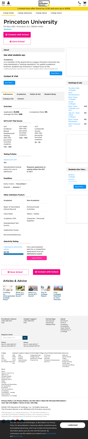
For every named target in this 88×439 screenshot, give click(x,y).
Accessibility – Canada (8, 392)
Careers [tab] (20, 99)
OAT (13, 363)
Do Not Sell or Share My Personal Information (47, 401)
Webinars (65, 355)
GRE (13, 355)
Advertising (49, 322)
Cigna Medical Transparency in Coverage (65, 329)
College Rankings (35, 355)
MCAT (14, 360)
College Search (56, 13)
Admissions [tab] (8, 94)
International (50, 321)
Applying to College (36, 358)
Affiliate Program (6, 376)
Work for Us (4, 374)
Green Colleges (72, 103)
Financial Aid (34, 360)
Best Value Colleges (72, 98)
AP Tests (3, 360)
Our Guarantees (6, 386)
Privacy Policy (51, 433)
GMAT (14, 356)
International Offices (68, 365)
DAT (13, 361)
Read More (56, 73)
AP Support (21, 361)
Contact (3, 382)
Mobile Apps (66, 363)
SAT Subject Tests (6, 361)
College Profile (8, 13)
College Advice (41, 13)
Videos (64, 358)
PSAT (3, 358)
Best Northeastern (74, 94)
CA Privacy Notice (21, 401)
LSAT (13, 358)
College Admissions (25, 13)
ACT (2, 356)
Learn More (37, 258)
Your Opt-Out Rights (9, 403)
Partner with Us (5, 378)
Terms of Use (17, 436)
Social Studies (22, 360)
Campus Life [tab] (8, 99)
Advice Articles (66, 356)
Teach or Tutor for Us (7, 373)
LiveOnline (65, 360)
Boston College (71, 176)
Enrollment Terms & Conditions (64, 322)
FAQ (2, 322)
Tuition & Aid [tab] (35, 94)
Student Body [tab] (50, 94)
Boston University (72, 180)
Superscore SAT (10, 160)
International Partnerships (9, 384)
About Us (47, 361)
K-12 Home (47, 355)
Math (19, 355)
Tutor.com (47, 356)
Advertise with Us (6, 379)
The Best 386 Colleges (73, 89)
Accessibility (64, 326)
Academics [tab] (21, 94)
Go (25, 338)
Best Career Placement (73, 120)
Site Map (34, 403)
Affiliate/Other (50, 324)
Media (3, 381)
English (20, 358)
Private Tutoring (67, 361)
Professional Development (52, 360)
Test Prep (47, 358)
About (3, 371)
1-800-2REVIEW (6, 321)
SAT (2, 355)
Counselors (65, 366)
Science (20, 356)
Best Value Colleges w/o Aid (73, 108)
